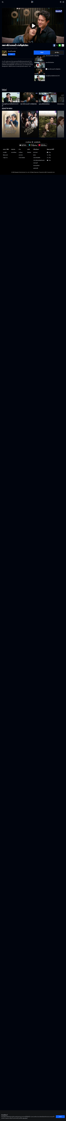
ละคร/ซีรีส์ (5, 152)
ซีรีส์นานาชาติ (5, 155)
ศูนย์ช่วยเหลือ (35, 168)
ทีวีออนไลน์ (29, 152)
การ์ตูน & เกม (5, 157)
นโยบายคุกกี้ (35, 163)
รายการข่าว (21, 155)
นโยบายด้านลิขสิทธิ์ (36, 157)
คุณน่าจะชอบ (7, 108)
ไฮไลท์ (42, 53)
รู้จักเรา (34, 155)
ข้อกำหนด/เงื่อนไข (36, 165)
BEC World (35, 152)
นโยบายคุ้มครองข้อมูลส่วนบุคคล (39, 160)
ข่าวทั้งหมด (20, 152)
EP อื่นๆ (57, 53)
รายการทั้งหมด (13, 152)
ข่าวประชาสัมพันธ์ (22, 157)
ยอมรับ (60, 1116)
